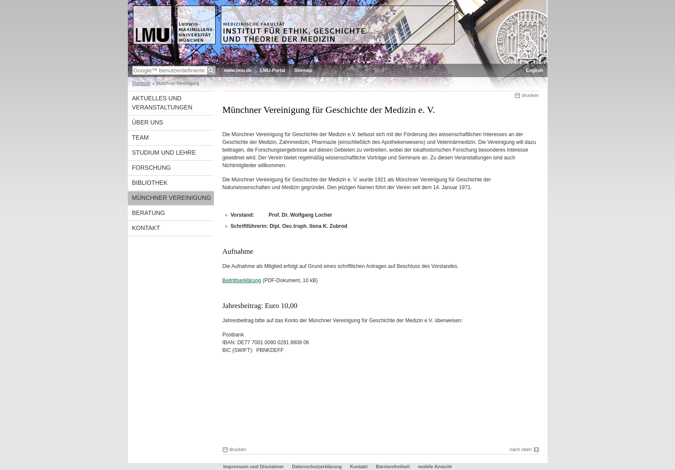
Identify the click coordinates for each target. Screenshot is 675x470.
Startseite (142, 83)
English (534, 70)
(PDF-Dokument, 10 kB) (270, 280)
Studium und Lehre (164, 152)
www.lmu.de (238, 70)
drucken (530, 95)
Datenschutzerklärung (317, 466)
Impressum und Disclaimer (253, 466)
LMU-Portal (272, 70)
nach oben (521, 449)
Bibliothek (149, 182)
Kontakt (146, 227)
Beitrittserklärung (242, 280)
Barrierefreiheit (393, 466)
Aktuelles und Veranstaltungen (162, 103)
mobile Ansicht (435, 466)
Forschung (151, 167)
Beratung (148, 212)
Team (140, 137)
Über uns (147, 122)
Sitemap (303, 70)
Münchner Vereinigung (171, 197)
